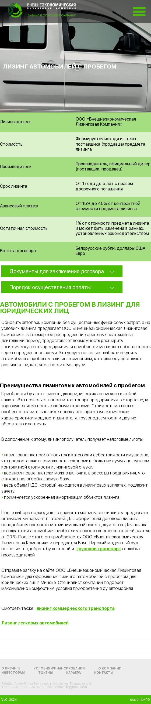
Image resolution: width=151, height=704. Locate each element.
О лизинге (10, 668)
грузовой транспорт (98, 548)
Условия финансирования (59, 668)
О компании (109, 668)
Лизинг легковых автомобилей (35, 623)
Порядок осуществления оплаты (50, 287)
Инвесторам (13, 673)
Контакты (103, 673)
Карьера (73, 673)
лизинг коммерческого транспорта (76, 608)
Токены (45, 673)
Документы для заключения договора (56, 271)
